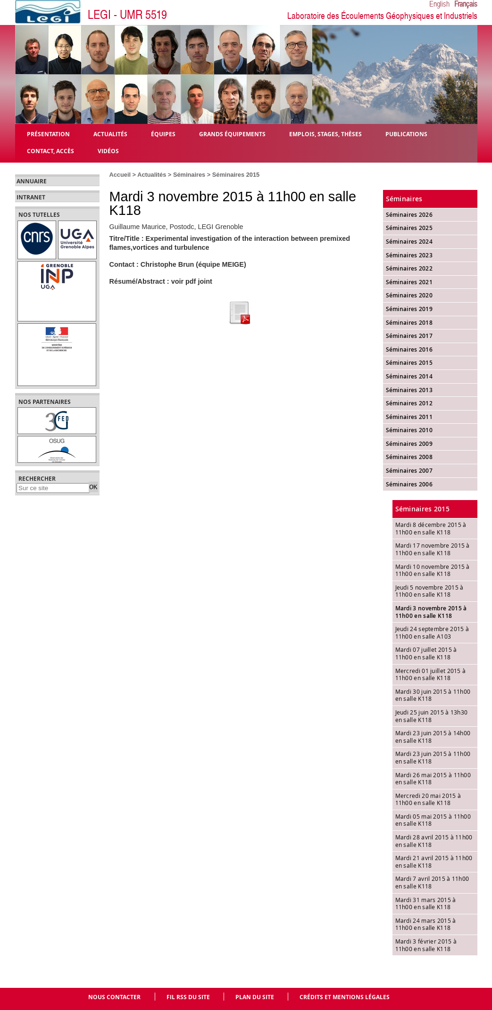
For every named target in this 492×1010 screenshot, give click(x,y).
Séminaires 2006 (409, 484)
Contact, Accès (50, 150)
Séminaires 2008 (409, 457)
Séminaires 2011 (409, 417)
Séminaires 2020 (409, 295)
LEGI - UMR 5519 (127, 15)
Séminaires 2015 (235, 174)
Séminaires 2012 (409, 403)
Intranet (31, 197)
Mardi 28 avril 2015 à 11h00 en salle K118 (434, 840)
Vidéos (108, 150)
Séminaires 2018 (409, 323)
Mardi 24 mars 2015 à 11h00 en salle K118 (425, 924)
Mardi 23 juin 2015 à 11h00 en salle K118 (433, 757)
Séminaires (189, 174)
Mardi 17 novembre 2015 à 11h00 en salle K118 (432, 549)
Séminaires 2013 (409, 390)
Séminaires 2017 (409, 336)
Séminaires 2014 (409, 376)
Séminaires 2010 (409, 430)
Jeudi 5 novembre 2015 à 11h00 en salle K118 (429, 591)
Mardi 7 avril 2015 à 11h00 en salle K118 (432, 882)
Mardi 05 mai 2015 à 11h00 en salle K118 (433, 820)
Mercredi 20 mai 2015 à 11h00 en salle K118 (428, 799)
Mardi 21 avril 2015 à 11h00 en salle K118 (434, 861)
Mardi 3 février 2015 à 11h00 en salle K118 (426, 945)
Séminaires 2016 (409, 349)
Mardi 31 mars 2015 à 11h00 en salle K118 (425, 903)
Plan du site (254, 997)
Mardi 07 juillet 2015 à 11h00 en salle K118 (426, 653)
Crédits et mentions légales (345, 997)
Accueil (120, 174)
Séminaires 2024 (409, 242)
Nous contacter (114, 997)
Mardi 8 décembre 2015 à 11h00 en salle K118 (431, 528)
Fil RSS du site (188, 997)
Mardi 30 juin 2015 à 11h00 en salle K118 (433, 695)
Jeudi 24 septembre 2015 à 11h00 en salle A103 (432, 632)
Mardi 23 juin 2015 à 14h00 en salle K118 (433, 736)
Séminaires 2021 (409, 282)
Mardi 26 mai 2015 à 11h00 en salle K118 (433, 778)
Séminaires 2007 (409, 471)
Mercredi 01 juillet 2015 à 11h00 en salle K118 (430, 674)
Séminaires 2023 (409, 255)
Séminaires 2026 (409, 215)
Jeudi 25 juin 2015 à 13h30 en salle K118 (431, 715)
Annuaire (32, 181)
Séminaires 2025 (409, 228)
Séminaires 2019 (409, 309)
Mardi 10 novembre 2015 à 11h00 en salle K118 (432, 570)
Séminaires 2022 (409, 268)
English (439, 4)
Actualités (151, 174)
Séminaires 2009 (409, 444)
